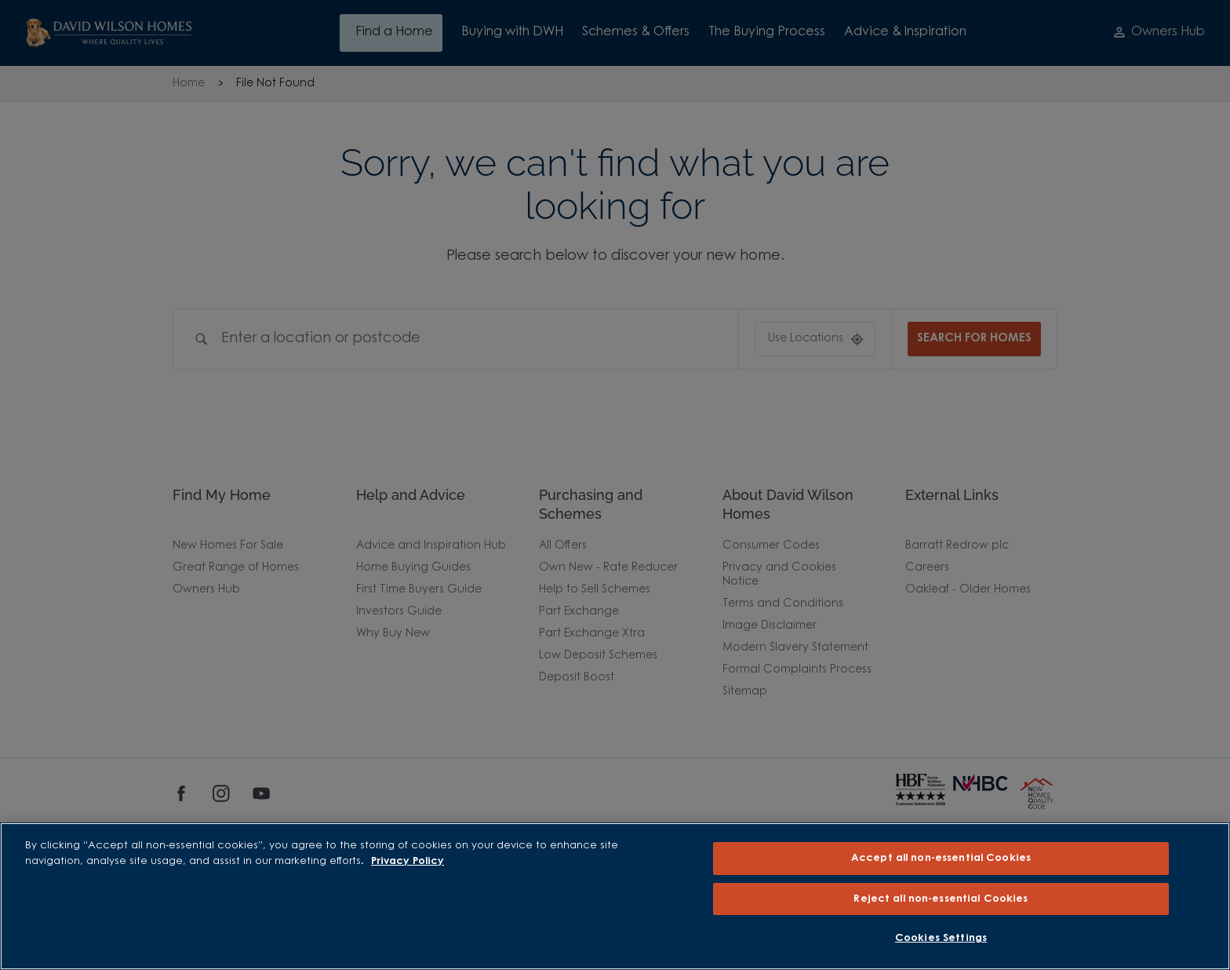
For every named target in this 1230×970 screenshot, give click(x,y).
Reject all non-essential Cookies (940, 899)
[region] (615, 896)
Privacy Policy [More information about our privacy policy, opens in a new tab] (407, 861)
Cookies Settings (941, 938)
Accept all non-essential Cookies (941, 858)
